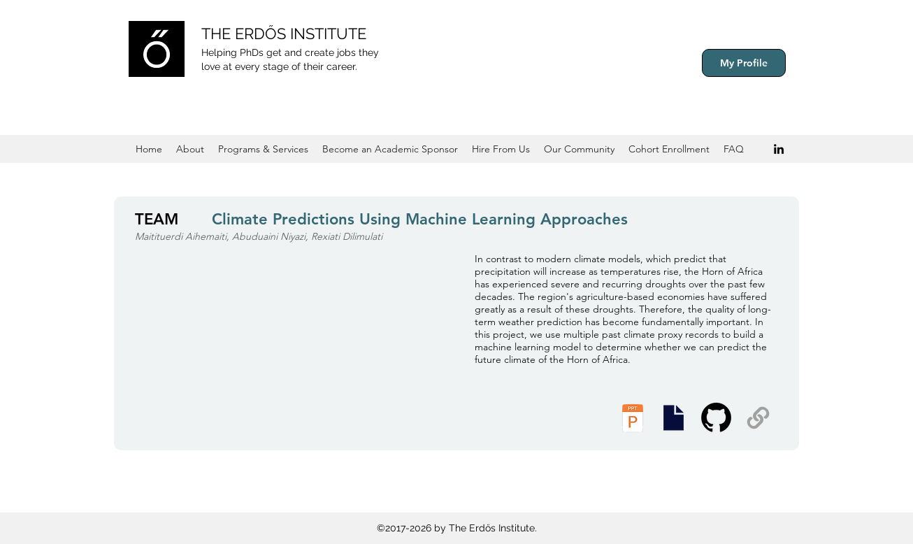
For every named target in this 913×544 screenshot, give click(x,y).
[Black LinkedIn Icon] (779, 149)
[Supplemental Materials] (758, 418)
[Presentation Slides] (673, 418)
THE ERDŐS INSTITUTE (283, 33)
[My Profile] (744, 63)
